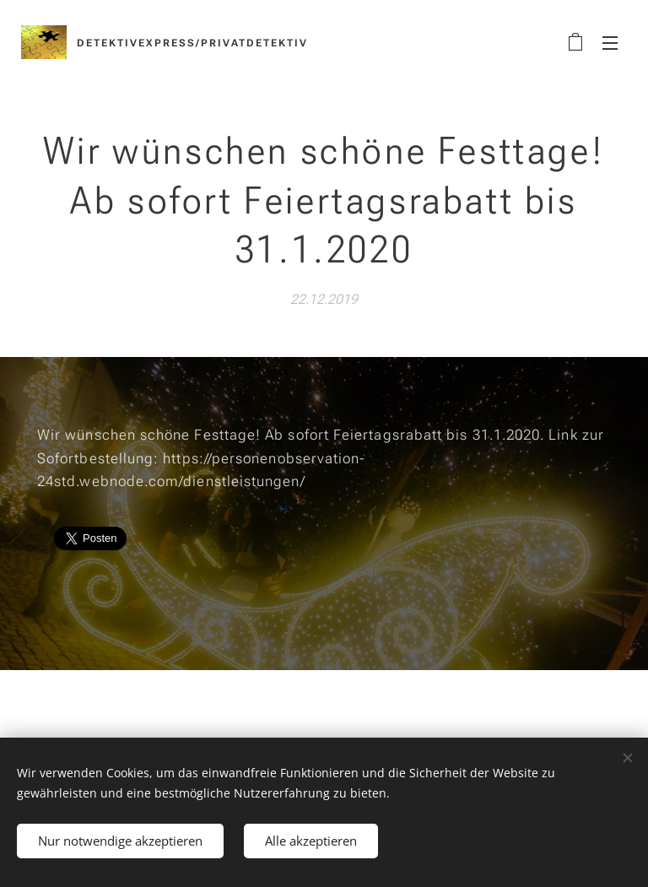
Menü (610, 43)
